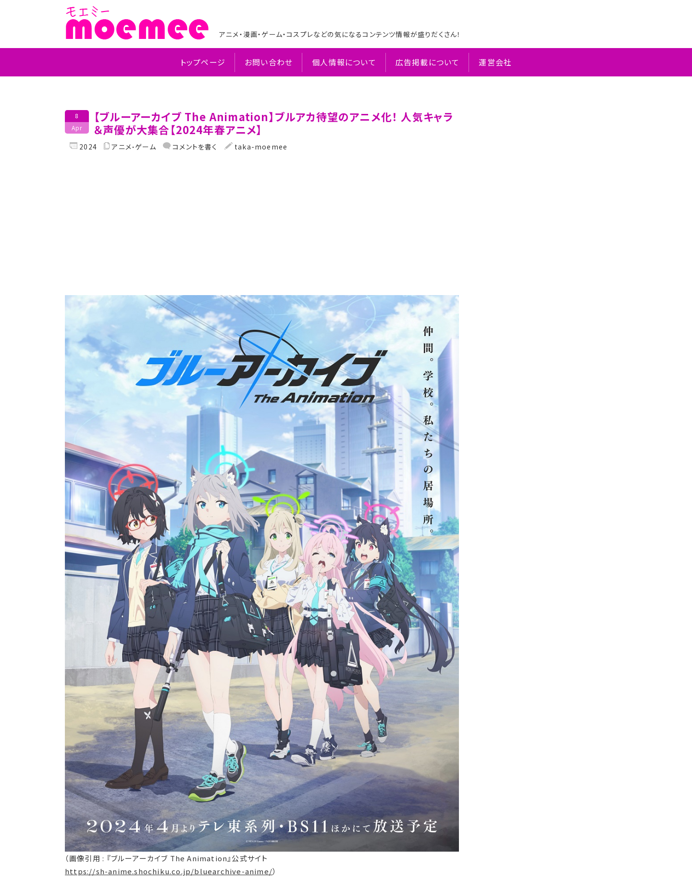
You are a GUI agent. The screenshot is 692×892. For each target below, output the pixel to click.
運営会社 (495, 62)
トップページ (202, 62)
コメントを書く (194, 146)
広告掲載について (427, 62)
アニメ (121, 147)
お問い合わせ (269, 62)
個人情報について (344, 62)
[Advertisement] (262, 228)
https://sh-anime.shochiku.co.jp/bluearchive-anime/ (168, 871)
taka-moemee (260, 146)
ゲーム (145, 147)
